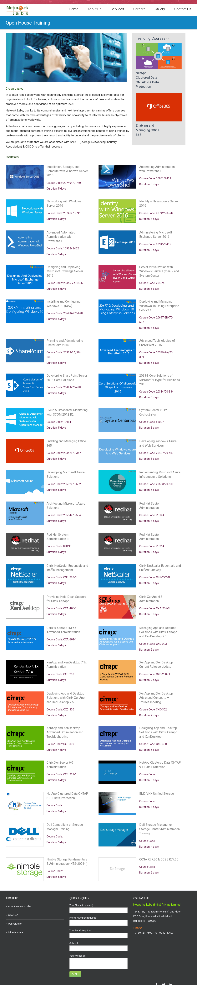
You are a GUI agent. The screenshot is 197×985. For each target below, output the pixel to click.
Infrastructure (15, 932)
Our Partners (15, 923)
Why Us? (13, 915)
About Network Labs (19, 906)
